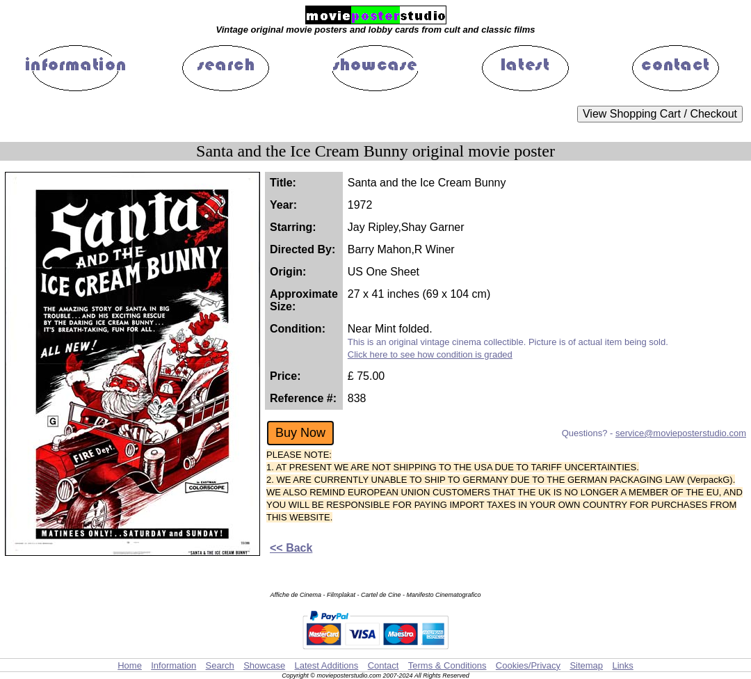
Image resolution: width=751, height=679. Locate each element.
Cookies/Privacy (528, 665)
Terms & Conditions (447, 665)
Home (130, 665)
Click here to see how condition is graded (430, 354)
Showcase (264, 665)
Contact (383, 665)
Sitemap (586, 665)
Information (173, 665)
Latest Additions (326, 665)
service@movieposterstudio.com (680, 433)
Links (622, 665)
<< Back (291, 548)
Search (220, 665)
